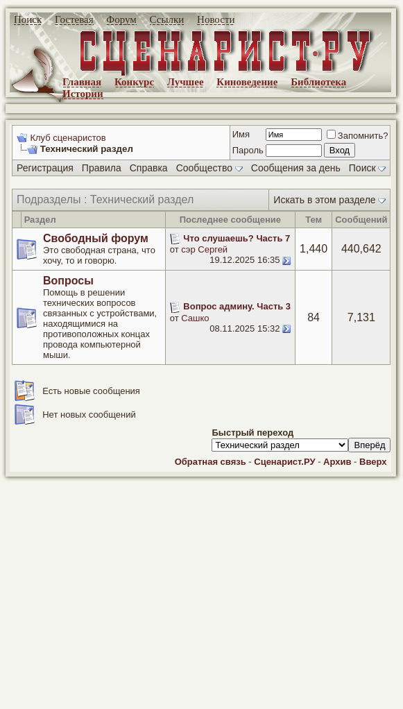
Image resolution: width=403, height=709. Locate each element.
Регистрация (45, 167)
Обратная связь (210, 461)
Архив (337, 461)
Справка (149, 167)
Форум (121, 19)
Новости (215, 19)
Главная (81, 81)
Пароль (248, 150)
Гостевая (74, 19)
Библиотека (318, 81)
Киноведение (246, 81)
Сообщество (209, 167)
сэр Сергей (204, 249)
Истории (82, 93)
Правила (101, 167)
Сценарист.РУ (284, 461)
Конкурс (134, 81)
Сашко (195, 318)
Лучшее (185, 81)
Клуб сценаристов (67, 138)
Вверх (372, 461)
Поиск (28, 19)
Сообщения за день (296, 167)
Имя (241, 134)
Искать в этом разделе (324, 199)
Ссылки (167, 19)
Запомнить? (357, 135)
